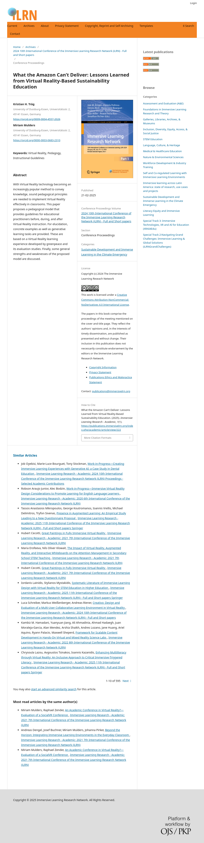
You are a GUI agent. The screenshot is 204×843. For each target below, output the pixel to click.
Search (188, 26)
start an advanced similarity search (53, 689)
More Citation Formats (97, 437)
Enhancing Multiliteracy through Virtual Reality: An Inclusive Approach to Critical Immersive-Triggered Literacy (73, 657)
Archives (29, 26)
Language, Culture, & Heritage (161, 145)
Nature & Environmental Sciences (163, 157)
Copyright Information (103, 367)
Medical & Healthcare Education (162, 151)
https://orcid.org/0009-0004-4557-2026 (36, 119)
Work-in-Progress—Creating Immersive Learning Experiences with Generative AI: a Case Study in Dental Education (72, 468)
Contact (15, 34)
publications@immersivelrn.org (111, 391)
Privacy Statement (67, 26)
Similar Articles (25, 455)
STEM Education (153, 139)
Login (193, 3)
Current (12, 26)
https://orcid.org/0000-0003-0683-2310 (36, 140)
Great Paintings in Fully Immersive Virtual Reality (74, 533)
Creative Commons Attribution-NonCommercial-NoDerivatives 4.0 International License (105, 299)
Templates (146, 26)
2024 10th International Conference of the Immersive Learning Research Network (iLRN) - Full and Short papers (70, 53)
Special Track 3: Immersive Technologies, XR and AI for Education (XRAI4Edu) (166, 224)
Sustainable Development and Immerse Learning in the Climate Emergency (163, 201)
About (45, 26)
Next (126, 681)
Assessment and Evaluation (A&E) (163, 103)
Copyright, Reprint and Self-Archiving (109, 26)
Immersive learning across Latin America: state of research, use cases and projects (165, 187)
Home (17, 47)
